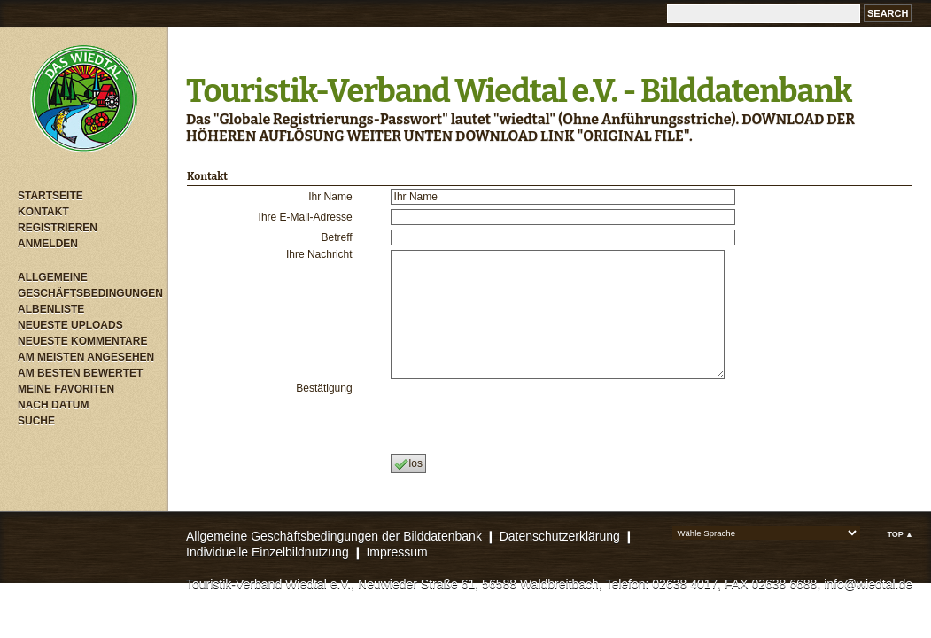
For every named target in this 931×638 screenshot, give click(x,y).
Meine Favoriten (66, 389)
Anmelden (48, 243)
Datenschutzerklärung (560, 536)
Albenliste (51, 309)
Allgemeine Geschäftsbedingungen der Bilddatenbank (334, 536)
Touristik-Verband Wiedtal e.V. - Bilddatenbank (518, 91)
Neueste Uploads (70, 325)
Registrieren (57, 228)
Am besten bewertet (80, 373)
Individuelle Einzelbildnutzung (267, 552)
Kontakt (43, 212)
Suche (36, 421)
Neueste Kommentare (82, 341)
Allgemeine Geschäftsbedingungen (88, 285)
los (408, 464)
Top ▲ (900, 534)
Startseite (50, 196)
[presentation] (523, 416)
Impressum (396, 552)
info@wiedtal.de (868, 584)
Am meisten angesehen (86, 357)
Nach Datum (53, 405)
